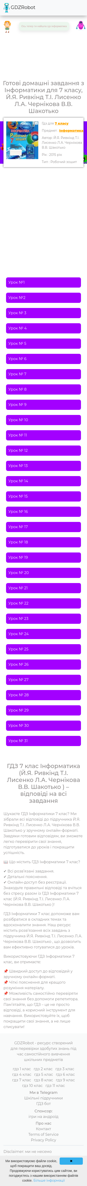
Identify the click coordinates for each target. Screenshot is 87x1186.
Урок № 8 (17, 389)
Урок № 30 (18, 725)
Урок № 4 (17, 328)
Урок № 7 (17, 374)
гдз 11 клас (55, 1085)
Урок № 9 (17, 404)
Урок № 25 (18, 649)
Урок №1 (16, 282)
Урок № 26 (18, 664)
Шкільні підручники (43, 1098)
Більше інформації (49, 1180)
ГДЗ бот (43, 1103)
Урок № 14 (18, 481)
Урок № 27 (18, 680)
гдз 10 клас (32, 1085)
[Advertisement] (43, 212)
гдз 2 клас (43, 1069)
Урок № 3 (17, 313)
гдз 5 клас (43, 1074)
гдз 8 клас (43, 1080)
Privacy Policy (43, 1140)
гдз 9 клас (65, 1080)
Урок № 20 (18, 573)
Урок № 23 (18, 618)
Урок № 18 (18, 542)
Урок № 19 (18, 557)
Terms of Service (43, 1134)
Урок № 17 (18, 527)
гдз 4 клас (21, 1074)
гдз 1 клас (22, 1069)
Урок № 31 (18, 741)
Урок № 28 (18, 695)
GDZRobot (19, 8)
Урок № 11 (17, 435)
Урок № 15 (18, 496)
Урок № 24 (18, 634)
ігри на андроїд (43, 1116)
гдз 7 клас (21, 1080)
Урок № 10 (18, 420)
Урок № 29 (18, 710)
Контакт (43, 1129)
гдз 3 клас (64, 1069)
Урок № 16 (18, 511)
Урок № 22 (18, 603)
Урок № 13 (18, 466)
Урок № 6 (17, 359)
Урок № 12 (18, 450)
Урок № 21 (18, 588)
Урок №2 (17, 297)
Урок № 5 (17, 343)
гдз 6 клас (65, 1074)
